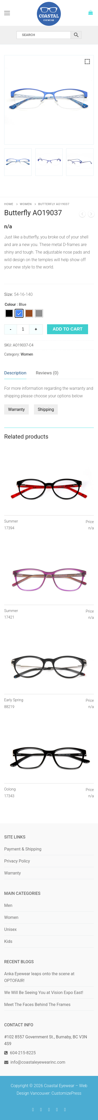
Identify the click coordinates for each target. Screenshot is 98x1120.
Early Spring (13, 703)
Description (15, 372)
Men (8, 905)
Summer (11, 525)
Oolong (10, 793)
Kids (8, 941)
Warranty (16, 409)
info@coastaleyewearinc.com (37, 1062)
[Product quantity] (23, 329)
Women (26, 204)
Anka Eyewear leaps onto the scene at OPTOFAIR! (39, 977)
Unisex (10, 929)
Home (8, 204)
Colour (10, 304)
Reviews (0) (47, 372)
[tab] (15, 373)
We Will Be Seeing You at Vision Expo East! (43, 992)
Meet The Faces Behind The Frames (37, 1004)
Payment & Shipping (23, 849)
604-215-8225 (22, 1052)
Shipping (46, 409)
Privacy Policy (17, 861)
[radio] (9, 313)
